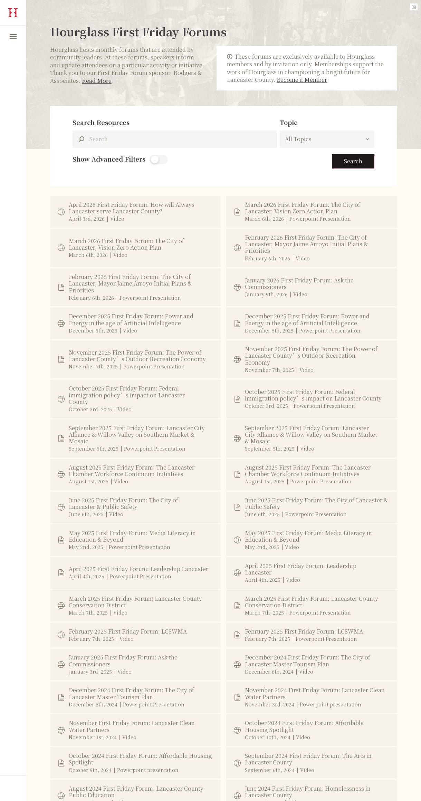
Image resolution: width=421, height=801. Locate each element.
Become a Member (302, 80)
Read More (97, 81)
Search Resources (101, 122)
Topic (288, 122)
